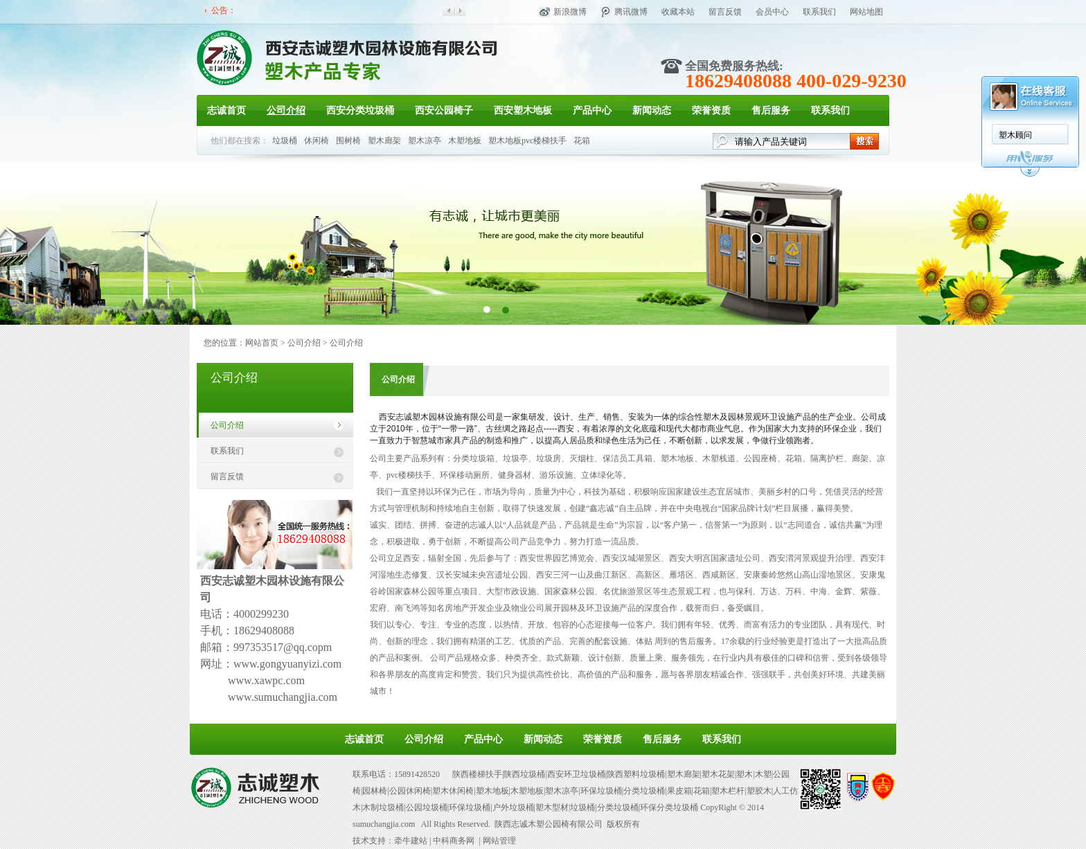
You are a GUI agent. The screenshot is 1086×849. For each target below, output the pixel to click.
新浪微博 (570, 12)
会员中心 (772, 12)
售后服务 (770, 110)
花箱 (581, 140)
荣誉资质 (711, 110)
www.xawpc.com (266, 680)
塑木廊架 (384, 140)
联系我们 (819, 12)
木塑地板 (464, 140)
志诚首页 (226, 110)
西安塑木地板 (523, 110)
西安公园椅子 (444, 110)
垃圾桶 (284, 140)
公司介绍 (286, 110)
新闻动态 (651, 110)
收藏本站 (678, 12)
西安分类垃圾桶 (360, 110)
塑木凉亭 (424, 140)
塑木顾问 (1015, 135)
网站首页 (261, 343)
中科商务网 (453, 841)
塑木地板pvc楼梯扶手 (527, 140)
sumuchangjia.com (384, 824)
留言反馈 (725, 12)
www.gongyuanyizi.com (287, 664)
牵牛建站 (410, 841)
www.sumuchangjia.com (282, 697)
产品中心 (592, 110)
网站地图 (866, 12)
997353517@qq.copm (282, 647)
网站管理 (499, 841)
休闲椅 (316, 140)
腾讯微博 (631, 12)
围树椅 (348, 140)
